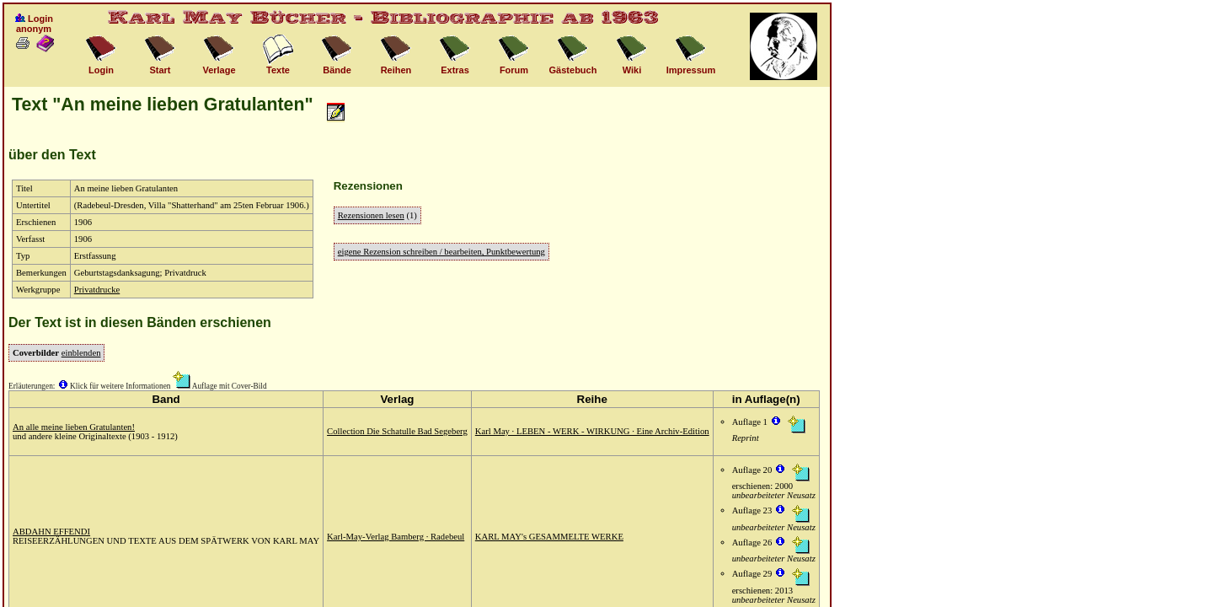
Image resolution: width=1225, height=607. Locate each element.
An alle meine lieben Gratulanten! (74, 427)
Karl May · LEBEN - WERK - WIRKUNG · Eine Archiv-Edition (592, 431)
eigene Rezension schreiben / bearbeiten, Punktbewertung (441, 251)
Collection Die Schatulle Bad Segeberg (397, 431)
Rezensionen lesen (371, 215)
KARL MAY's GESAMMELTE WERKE (549, 536)
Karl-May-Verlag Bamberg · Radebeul (395, 536)
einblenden (81, 352)
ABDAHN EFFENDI (51, 531)
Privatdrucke (97, 289)
